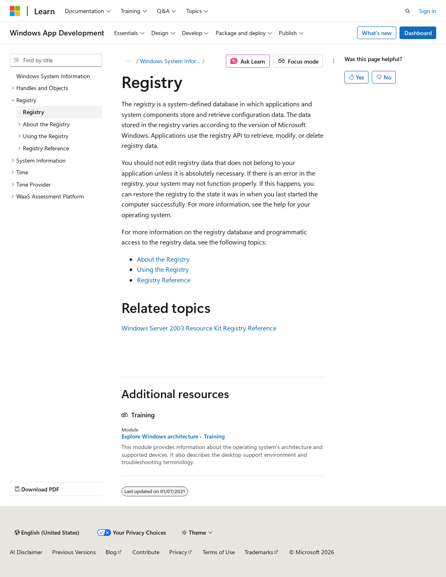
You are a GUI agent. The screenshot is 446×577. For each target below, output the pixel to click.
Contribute (145, 552)
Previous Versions (74, 552)
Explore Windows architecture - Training (173, 436)
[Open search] (408, 11)
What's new (377, 33)
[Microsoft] (15, 11)
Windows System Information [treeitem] (53, 76)
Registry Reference (163, 279)
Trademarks (259, 552)
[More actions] (333, 61)
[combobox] (56, 60)
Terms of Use (219, 552)
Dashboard (418, 33)
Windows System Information (170, 61)
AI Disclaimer (26, 552)
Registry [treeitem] (33, 112)
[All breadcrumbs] (128, 61)
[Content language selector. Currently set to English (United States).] (47, 532)
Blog (111, 552)
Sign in (427, 11)
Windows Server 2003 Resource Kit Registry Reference (198, 328)
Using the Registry (163, 269)
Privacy (178, 552)
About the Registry (163, 259)
